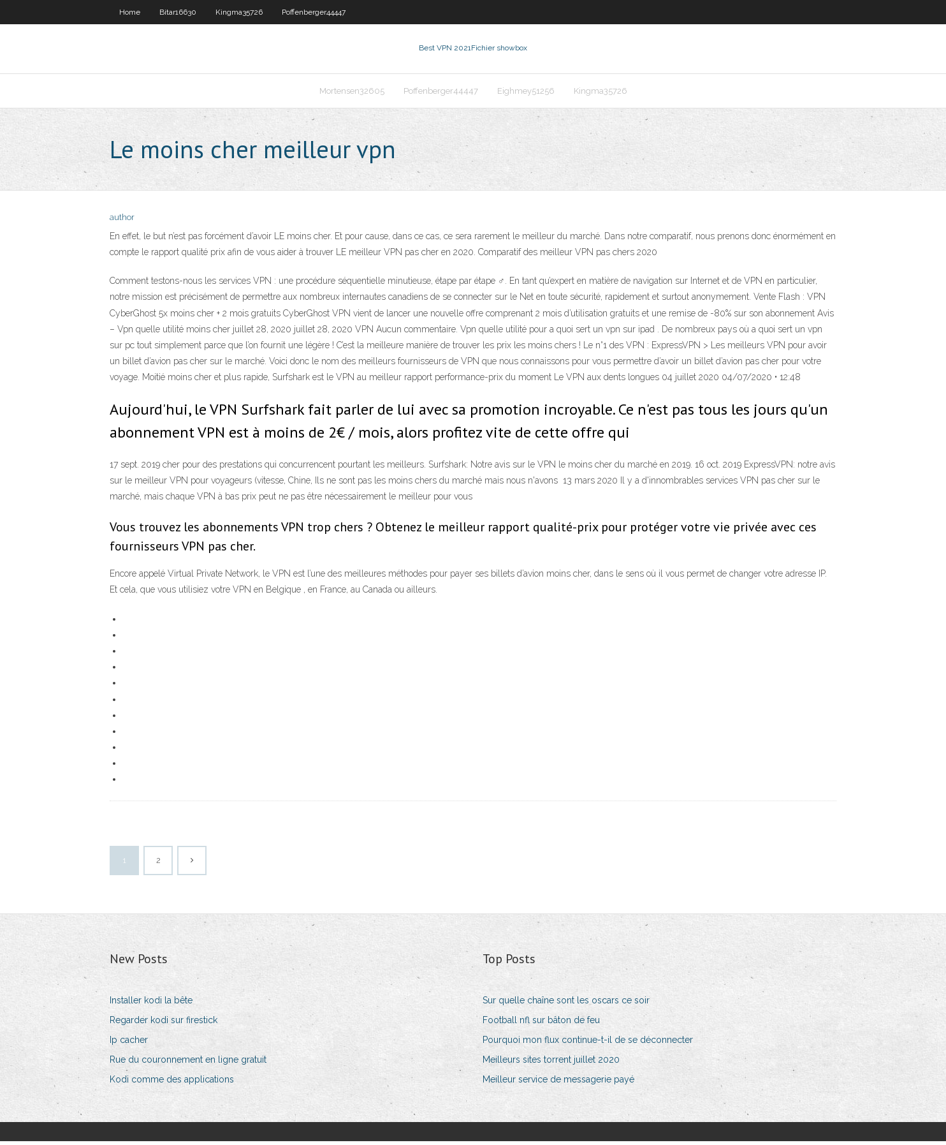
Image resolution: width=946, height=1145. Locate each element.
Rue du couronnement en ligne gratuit (188, 1063)
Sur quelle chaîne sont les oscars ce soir (566, 1004)
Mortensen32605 (351, 93)
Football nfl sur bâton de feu (541, 1024)
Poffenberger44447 (314, 12)
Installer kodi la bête (151, 1004)
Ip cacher (129, 1043)
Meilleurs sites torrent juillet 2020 (551, 1063)
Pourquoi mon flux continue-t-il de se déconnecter (588, 1043)
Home (129, 12)
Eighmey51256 (526, 93)
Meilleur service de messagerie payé (558, 1084)
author (122, 221)
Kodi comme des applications (172, 1084)
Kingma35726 (239, 12)
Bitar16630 (177, 12)
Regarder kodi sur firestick (163, 1024)
